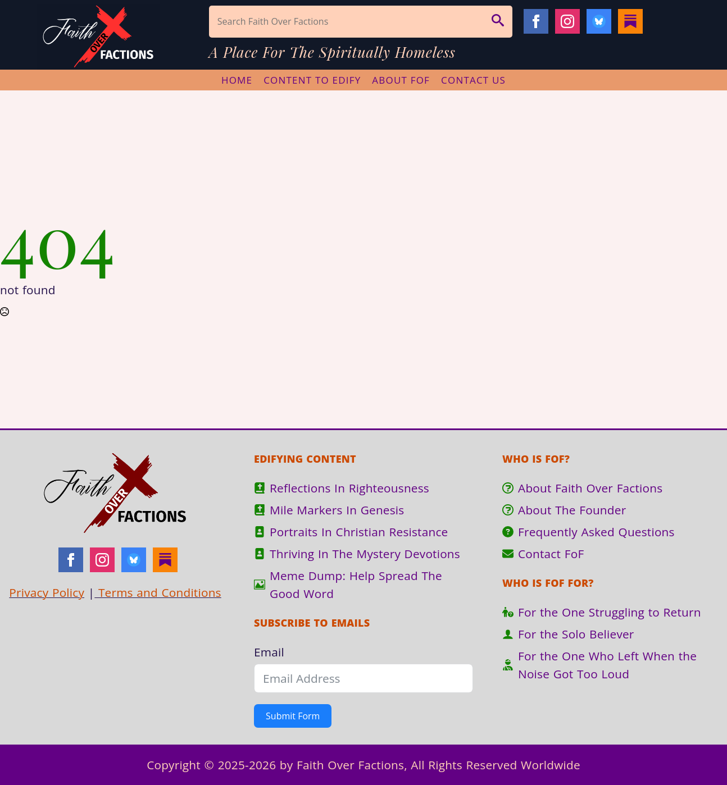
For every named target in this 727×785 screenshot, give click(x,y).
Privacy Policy (46, 592)
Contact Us (473, 80)
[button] (497, 21)
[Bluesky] (599, 21)
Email (269, 652)
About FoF (401, 80)
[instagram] (567, 21)
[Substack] (630, 21)
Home (236, 80)
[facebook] (536, 21)
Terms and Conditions (157, 592)
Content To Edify (312, 80)
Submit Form (293, 716)
